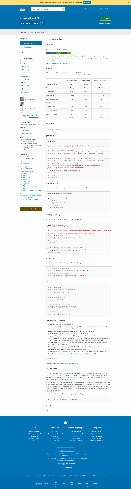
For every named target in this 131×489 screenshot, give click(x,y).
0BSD (47, 410)
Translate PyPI (75, 436)
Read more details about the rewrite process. (58, 63)
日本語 (44, 475)
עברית (94, 475)
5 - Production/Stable (29, 159)
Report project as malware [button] (30, 209)
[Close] (129, 2)
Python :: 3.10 (26, 177)
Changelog (25, 130)
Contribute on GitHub (75, 434)
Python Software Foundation (64, 460)
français (39, 475)
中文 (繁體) (83, 475)
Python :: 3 (25, 175)
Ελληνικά (65, 475)
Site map (65, 465)
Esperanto (99, 475)
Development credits (75, 440)
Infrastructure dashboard (54, 434)
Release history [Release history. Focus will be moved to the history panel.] (26, 48)
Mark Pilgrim (67, 373)
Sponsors (93, 9)
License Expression (30, 141)
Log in (100, 9)
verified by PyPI (34, 61)
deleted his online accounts (69, 377)
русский (89, 475)
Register (107, 9)
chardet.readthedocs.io (71, 364)
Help (81, 9)
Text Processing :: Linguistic (30, 199)
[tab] (31, 43)
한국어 (104, 475)
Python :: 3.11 (26, 179)
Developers (26, 164)
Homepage (25, 70)
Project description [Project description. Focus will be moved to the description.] (27, 43)
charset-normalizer (99, 80)
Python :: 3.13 (26, 183)
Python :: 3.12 (26, 181)
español (34, 475)
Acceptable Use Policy (96, 440)
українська (59, 475)
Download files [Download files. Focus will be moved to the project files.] (26, 52)
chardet (76, 56)
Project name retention (33, 438)
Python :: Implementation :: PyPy (32, 190)
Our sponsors (55, 440)
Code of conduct (96, 436)
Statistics (55, 436)
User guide (33, 436)
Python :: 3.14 (26, 185)
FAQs (34, 440)
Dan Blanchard (31, 115)
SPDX (24, 141)
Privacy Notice (96, 438)
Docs (86, 9)
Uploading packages (33, 434)
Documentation (26, 133)
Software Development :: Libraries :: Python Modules (32, 196)
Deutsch (70, 475)
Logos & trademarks (55, 438)
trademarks (81, 458)
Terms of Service (96, 432)
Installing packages (33, 432)
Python (25, 174)
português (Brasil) (51, 475)
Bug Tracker (25, 67)
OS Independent (27, 169)
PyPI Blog (54, 432)
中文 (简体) (76, 475)
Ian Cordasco (33, 117)
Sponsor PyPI (76, 438)
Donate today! (65, 455)
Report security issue (97, 434)
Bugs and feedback (76, 432)
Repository (25, 73)
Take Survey (86, 2)
